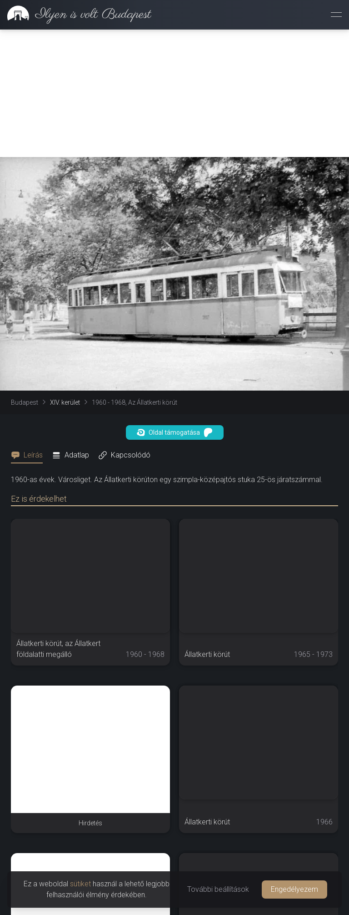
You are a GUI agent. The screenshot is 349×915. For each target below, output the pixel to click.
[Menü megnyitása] (336, 14)
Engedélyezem (294, 889)
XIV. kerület (65, 402)
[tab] (29, 455)
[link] (75, 14)
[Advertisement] (174, 93)
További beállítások (218, 889)
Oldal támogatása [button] (175, 432)
